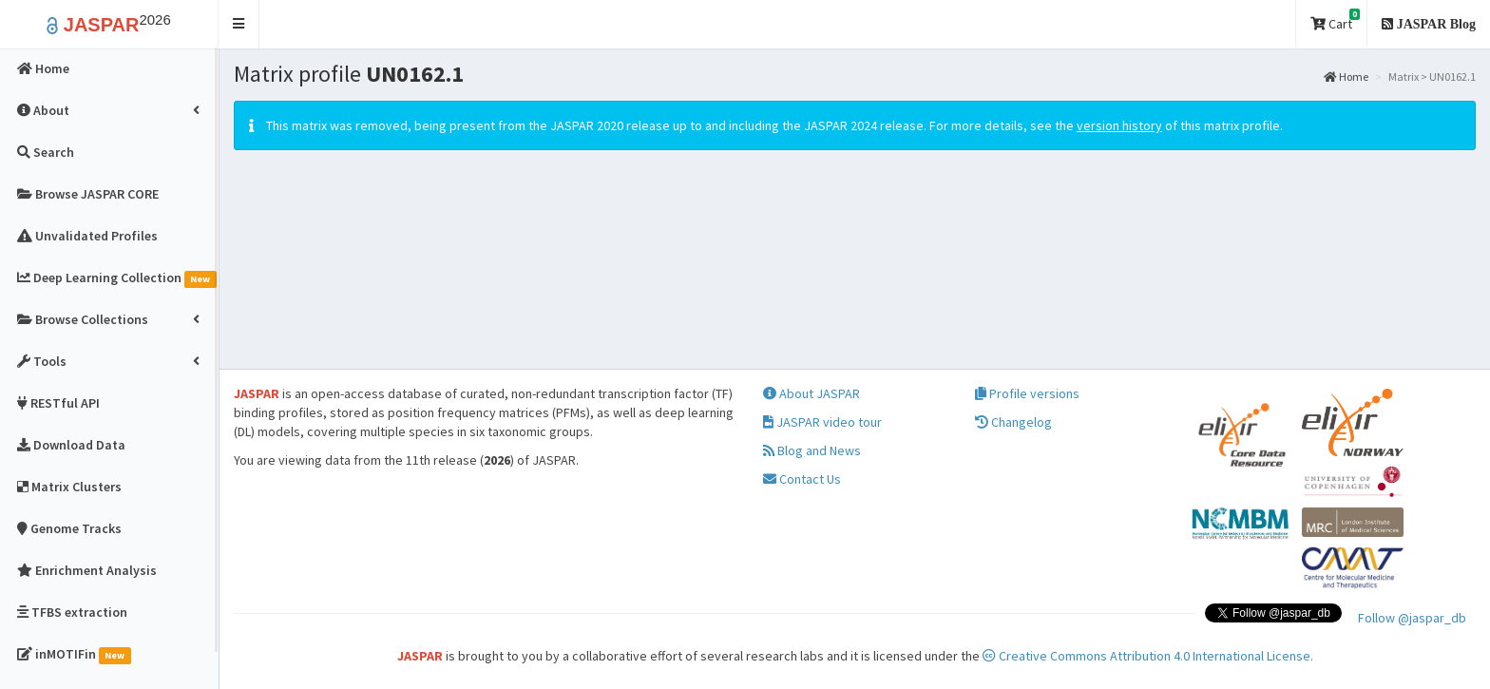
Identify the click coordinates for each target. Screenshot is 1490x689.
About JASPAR (811, 393)
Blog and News (812, 450)
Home (1346, 76)
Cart (1335, 20)
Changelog (1013, 422)
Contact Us (802, 479)
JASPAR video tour (822, 422)
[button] (239, 24)
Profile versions (1027, 393)
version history (1119, 125)
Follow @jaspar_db (1412, 617)
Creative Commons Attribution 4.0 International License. (1148, 655)
